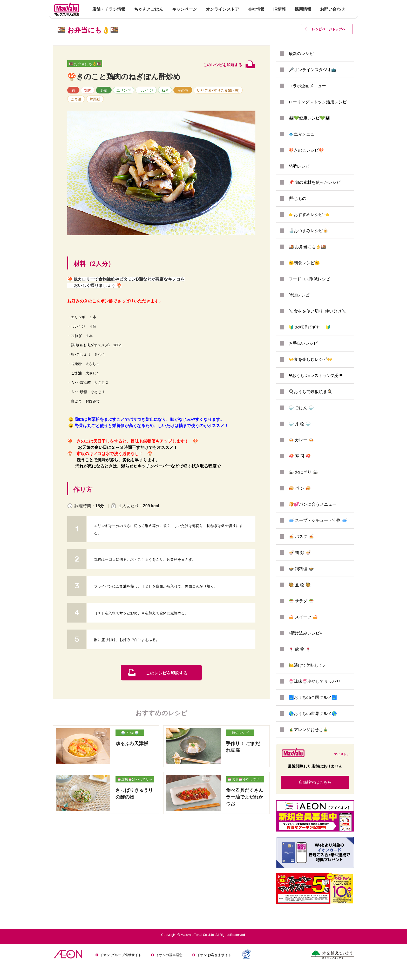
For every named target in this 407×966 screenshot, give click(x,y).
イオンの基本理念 (168, 955)
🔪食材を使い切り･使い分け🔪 (318, 311)
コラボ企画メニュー (307, 86)
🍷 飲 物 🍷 (300, 649)
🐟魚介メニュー (304, 134)
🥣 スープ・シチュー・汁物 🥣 (318, 520)
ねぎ (165, 90)
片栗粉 (95, 99)
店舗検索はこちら (315, 782)
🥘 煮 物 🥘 (300, 585)
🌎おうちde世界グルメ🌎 (313, 713)
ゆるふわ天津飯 (132, 743)
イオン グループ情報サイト (120, 955)
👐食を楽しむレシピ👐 (310, 359)
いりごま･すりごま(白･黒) (218, 90)
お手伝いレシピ (303, 343)
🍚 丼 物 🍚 (130, 733)
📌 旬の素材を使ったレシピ (315, 182)
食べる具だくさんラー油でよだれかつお (244, 797)
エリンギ (123, 90)
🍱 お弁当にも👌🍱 (85, 64)
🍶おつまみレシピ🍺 (308, 230)
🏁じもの (297, 198)
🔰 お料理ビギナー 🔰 (309, 327)
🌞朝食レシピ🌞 (304, 263)
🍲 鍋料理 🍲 (301, 568)
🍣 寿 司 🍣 (300, 456)
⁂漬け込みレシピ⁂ (305, 633)
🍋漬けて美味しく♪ (307, 665)
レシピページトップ (328, 29)
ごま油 (76, 99)
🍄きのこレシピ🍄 (306, 150)
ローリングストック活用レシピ (318, 102)
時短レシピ (240, 733)
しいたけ (146, 90)
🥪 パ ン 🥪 (300, 488)
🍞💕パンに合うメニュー (312, 504)
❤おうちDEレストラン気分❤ (316, 375)
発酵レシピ (299, 166)
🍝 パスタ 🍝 (301, 536)
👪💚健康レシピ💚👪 (309, 118)
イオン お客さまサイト (214, 955)
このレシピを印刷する (166, 673)
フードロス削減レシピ (309, 279)
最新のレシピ (301, 53)
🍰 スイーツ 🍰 (303, 617)
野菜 (103, 90)
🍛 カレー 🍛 (301, 440)
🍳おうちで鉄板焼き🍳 (310, 391)
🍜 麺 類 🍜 (300, 552)
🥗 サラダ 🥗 (301, 601)
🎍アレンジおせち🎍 (308, 729)
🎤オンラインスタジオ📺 (312, 69)
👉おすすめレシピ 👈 (309, 214)
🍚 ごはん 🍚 (301, 408)
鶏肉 (87, 90)
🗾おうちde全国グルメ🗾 (313, 697)
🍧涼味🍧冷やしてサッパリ (134, 780)
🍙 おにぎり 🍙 (303, 472)
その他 (183, 90)
